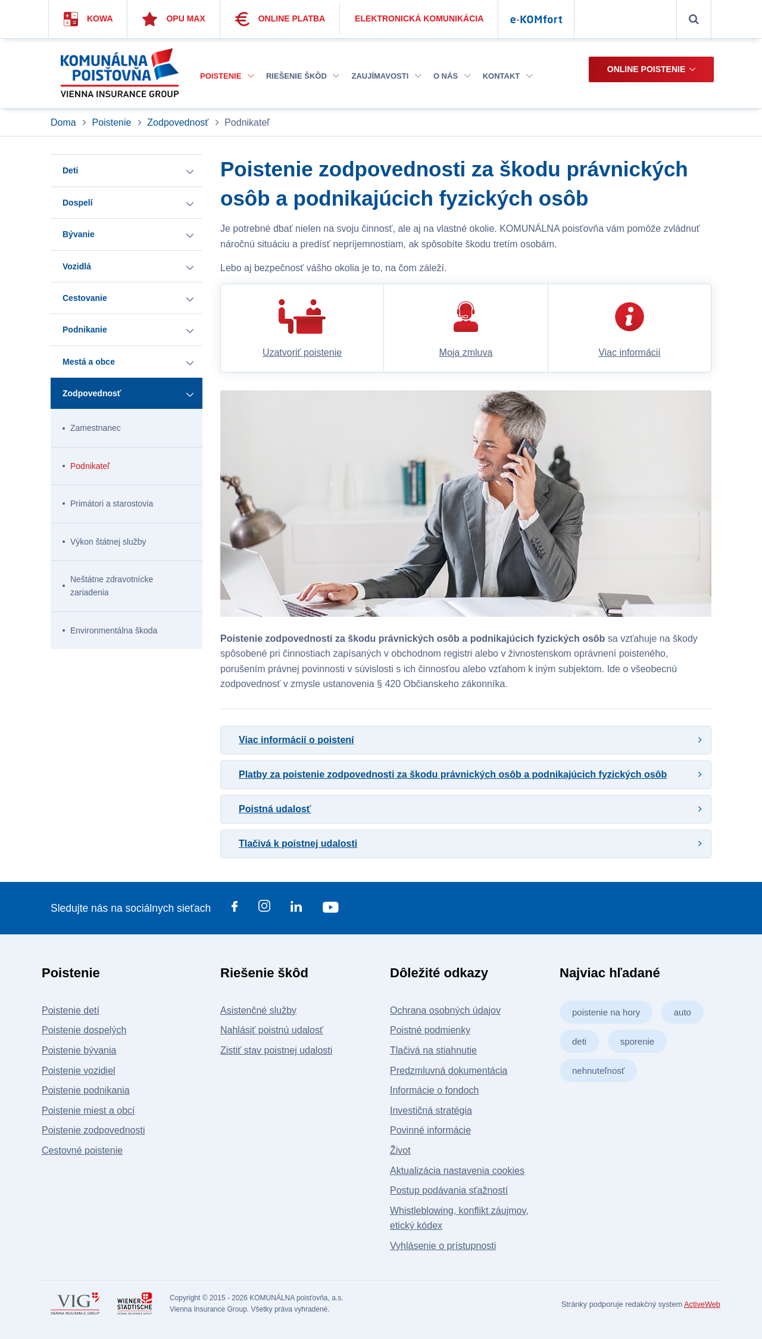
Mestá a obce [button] (89, 361)
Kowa (88, 19)
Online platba (280, 19)
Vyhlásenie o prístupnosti (443, 1246)
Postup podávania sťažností (449, 1190)
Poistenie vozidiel (78, 1070)
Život (400, 1150)
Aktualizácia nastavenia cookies (457, 1171)
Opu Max (173, 19)
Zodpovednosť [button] (92, 393)
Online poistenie (646, 69)
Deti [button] (70, 170)
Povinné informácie (430, 1130)
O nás (452, 76)
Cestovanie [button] (85, 298)
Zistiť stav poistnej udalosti (276, 1050)
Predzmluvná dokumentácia (448, 1070)
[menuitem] (227, 76)
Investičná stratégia (431, 1110)
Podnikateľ (90, 466)
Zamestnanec (95, 428)
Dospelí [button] (78, 202)
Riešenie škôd (302, 76)
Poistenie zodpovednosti (93, 1130)
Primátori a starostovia (111, 503)
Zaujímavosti (386, 76)
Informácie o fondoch (434, 1090)
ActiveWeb (702, 1304)
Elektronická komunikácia (419, 18)
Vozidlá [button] (77, 266)
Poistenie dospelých (84, 1030)
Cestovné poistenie (82, 1150)
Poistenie (227, 76)
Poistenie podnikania (86, 1090)
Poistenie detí (70, 1010)
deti (579, 1041)
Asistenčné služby (258, 1010)
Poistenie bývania (79, 1050)
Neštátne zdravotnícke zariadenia (111, 585)
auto (682, 1012)
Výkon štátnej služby (108, 541)
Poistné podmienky (430, 1030)
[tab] (466, 740)
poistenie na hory (606, 1012)
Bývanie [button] (79, 234)
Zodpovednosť (177, 122)
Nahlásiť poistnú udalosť (271, 1030)
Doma (65, 122)
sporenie (637, 1041)
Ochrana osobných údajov (445, 1010)
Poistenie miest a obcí (88, 1110)
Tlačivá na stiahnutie (433, 1050)
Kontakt (508, 76)
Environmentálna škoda (113, 630)
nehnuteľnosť (598, 1070)
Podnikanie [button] (85, 329)
